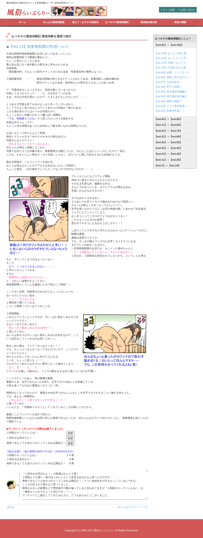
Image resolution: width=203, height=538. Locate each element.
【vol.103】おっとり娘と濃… (171, 53)
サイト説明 (169, 10)
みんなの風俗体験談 (53, 22)
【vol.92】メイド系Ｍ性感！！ (172, 106)
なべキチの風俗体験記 (117, 22)
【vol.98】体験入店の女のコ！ (172, 77)
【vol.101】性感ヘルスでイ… (171, 62)
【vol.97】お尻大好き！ (168, 82)
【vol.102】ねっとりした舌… (171, 58)
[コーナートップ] (137, 506)
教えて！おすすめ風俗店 (85, 22)
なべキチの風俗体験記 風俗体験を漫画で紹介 (41, 36)
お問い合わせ (187, 10)
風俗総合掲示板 (148, 22)
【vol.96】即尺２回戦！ (168, 86)
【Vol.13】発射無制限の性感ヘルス (39, 46)
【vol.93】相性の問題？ (168, 101)
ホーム (22, 22)
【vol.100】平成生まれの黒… (171, 67)
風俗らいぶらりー (104, 530)
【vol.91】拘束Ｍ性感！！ (169, 110)
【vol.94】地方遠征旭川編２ (170, 96)
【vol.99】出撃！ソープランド (172, 72)
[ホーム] (122, 506)
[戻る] (10, 506)
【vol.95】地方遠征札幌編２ (170, 91)
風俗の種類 (180, 22)
